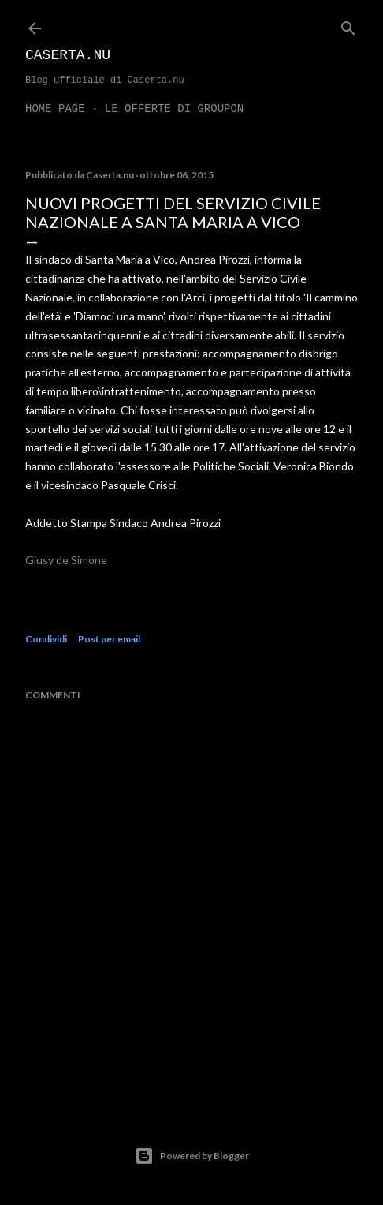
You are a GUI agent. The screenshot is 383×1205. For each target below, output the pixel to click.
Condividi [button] (46, 639)
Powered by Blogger (192, 1156)
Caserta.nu (67, 55)
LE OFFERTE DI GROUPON (174, 109)
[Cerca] (348, 24)
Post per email (109, 639)
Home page (55, 109)
